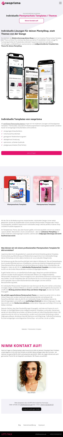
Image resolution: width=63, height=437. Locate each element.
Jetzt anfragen (31, 153)
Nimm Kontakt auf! (31, 21)
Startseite (24, 329)
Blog (19, 425)
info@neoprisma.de (26, 405)
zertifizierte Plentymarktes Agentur (14, 124)
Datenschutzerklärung (29, 425)
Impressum (41, 425)
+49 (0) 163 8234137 (47, 405)
